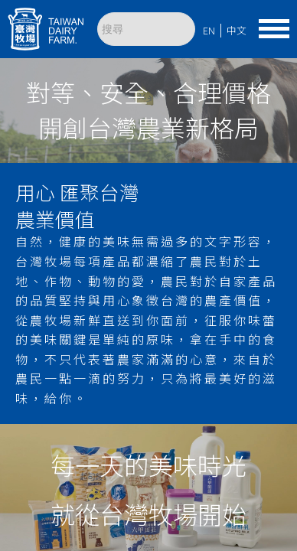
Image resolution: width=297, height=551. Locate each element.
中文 (236, 30)
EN (209, 30)
